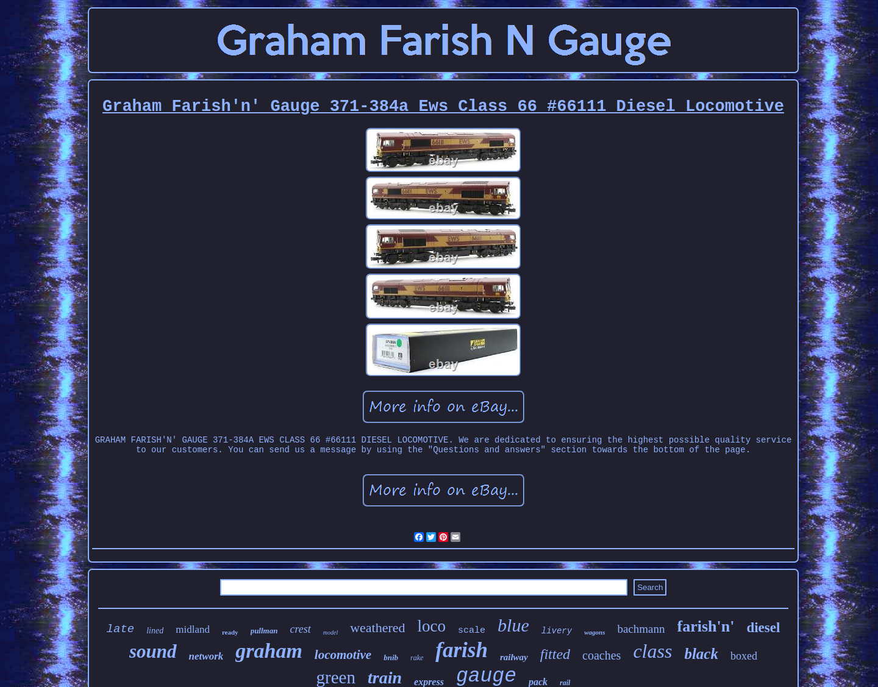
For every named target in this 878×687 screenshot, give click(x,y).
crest (300, 629)
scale (471, 630)
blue (513, 625)
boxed (743, 656)
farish (461, 650)
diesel (763, 627)
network (206, 656)
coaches (601, 655)
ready (230, 632)
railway (514, 657)
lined (154, 630)
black (701, 654)
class (652, 651)
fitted (555, 654)
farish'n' (706, 626)
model (330, 632)
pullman (264, 630)
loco (432, 626)
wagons (594, 632)
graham (268, 650)
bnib (391, 657)
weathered (377, 627)
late (121, 629)
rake (416, 657)
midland (193, 629)
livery (556, 631)
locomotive (343, 654)
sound (153, 651)
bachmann (641, 628)
